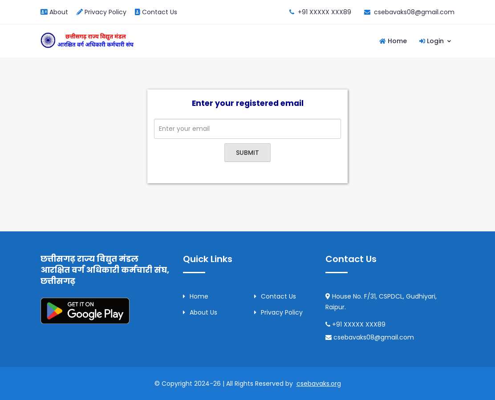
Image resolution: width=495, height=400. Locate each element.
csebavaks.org (318, 383)
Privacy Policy (101, 12)
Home (393, 40)
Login (435, 40)
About (54, 12)
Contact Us (156, 12)
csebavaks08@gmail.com (414, 12)
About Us (200, 312)
